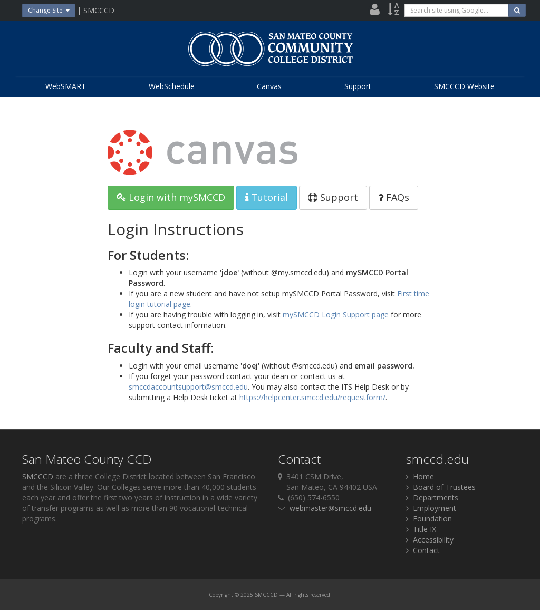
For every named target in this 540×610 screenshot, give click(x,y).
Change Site (49, 10)
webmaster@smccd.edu (330, 508)
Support (357, 86)
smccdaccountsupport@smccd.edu (188, 387)
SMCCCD (37, 476)
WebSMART (65, 86)
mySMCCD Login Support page (336, 314)
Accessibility (430, 540)
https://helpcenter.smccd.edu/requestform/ (312, 397)
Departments (432, 497)
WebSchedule (172, 86)
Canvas (269, 86)
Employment (431, 508)
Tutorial (266, 197)
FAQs (393, 197)
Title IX (421, 529)
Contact (423, 550)
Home (420, 476)
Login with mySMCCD (171, 197)
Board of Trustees (441, 487)
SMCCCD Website (464, 86)
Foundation (429, 519)
